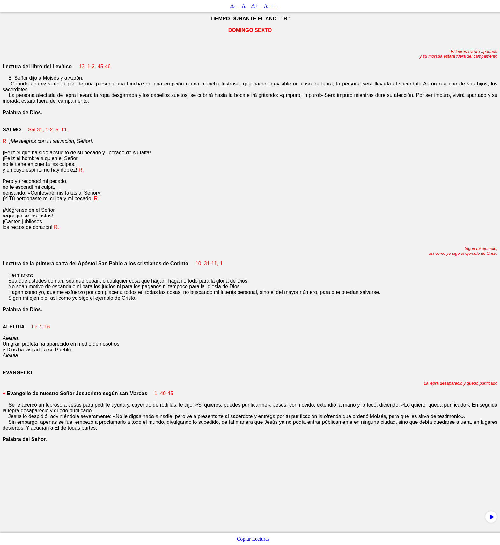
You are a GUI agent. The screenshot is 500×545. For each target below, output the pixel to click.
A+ (254, 6)
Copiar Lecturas (253, 538)
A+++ (270, 6)
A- (233, 6)
